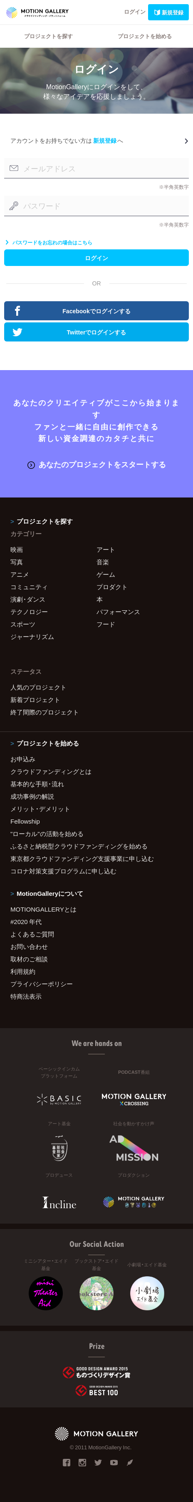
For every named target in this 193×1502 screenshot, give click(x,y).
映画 (16, 549)
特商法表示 (26, 996)
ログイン (135, 11)
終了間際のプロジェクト (44, 712)
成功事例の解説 (32, 796)
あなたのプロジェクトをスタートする (96, 464)
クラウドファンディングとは (51, 771)
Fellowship (25, 821)
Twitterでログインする (69, 332)
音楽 (102, 561)
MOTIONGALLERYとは (43, 909)
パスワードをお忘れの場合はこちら (48, 242)
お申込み (22, 758)
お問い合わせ (29, 946)
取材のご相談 (29, 958)
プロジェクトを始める (145, 36)
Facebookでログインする (71, 311)
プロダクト (112, 586)
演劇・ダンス (27, 599)
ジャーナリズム (32, 636)
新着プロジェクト (35, 699)
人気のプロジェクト (38, 687)
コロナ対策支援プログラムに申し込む (63, 870)
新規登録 (168, 12)
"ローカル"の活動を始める (47, 833)
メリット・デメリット (40, 808)
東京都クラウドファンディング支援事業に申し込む (82, 858)
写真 (16, 561)
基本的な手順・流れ (37, 783)
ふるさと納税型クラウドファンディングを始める (79, 846)
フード (105, 624)
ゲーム (105, 574)
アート (105, 549)
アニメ (19, 574)
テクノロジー (29, 611)
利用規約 (22, 971)
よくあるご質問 (32, 934)
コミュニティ (29, 586)
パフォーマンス (118, 611)
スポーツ (22, 624)
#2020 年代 (26, 921)
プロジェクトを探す (48, 36)
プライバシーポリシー (41, 983)
